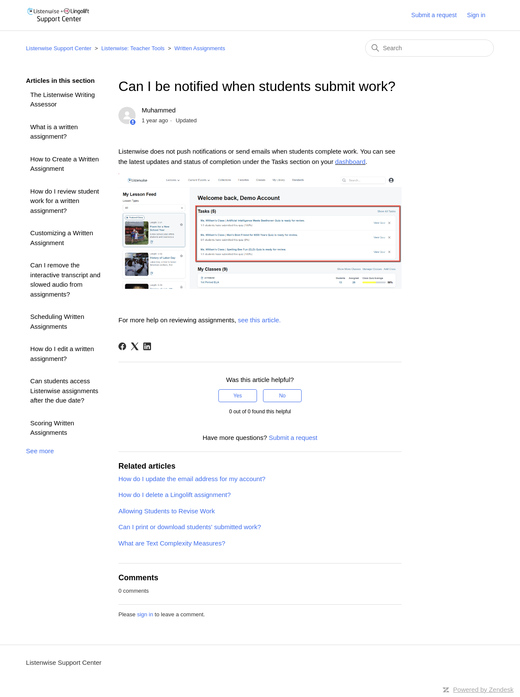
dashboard (350, 161)
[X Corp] (135, 346)
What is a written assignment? (54, 131)
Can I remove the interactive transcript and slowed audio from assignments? (65, 279)
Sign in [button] (476, 15)
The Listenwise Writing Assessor (62, 99)
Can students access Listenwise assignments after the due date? (64, 390)
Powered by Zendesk (483, 689)
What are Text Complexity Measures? (171, 543)
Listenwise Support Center (58, 48)
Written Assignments (199, 48)
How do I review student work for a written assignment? (64, 201)
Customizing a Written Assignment (61, 237)
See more (40, 451)
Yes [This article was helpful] (237, 396)
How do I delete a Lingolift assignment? (174, 494)
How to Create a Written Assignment (64, 164)
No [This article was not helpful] (282, 396)
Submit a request (434, 15)
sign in (145, 614)
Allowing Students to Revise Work (166, 511)
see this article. (259, 320)
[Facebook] (122, 346)
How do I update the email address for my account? (192, 478)
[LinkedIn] (147, 346)
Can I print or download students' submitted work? (189, 526)
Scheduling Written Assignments (57, 321)
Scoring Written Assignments (52, 427)
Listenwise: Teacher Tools (133, 48)
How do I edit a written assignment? (62, 353)
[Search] (429, 48)
